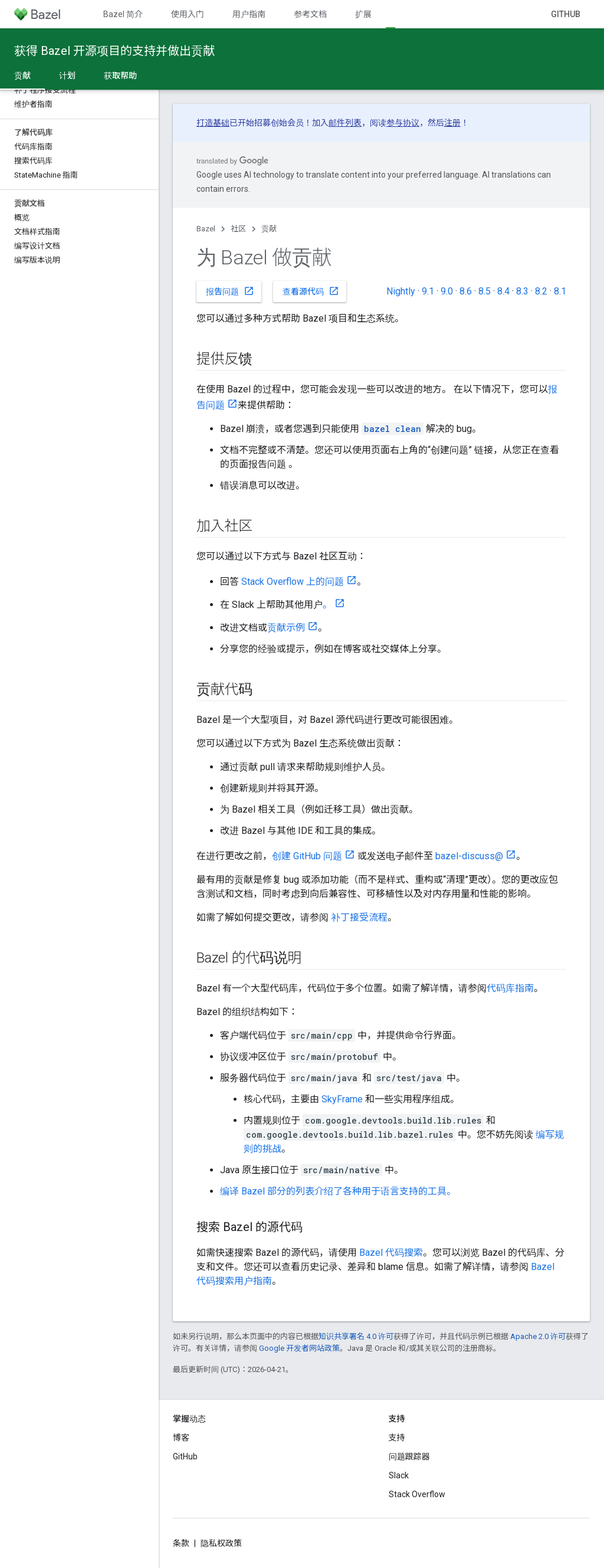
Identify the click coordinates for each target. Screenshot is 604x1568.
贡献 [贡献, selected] (22, 75)
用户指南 (248, 14)
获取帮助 (120, 75)
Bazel (205, 228)
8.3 (522, 291)
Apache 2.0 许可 (538, 1336)
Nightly (400, 291)
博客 (181, 1437)
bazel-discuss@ (469, 856)
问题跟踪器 (409, 1456)
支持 (397, 1437)
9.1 (428, 291)
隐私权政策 (221, 1543)
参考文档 (310, 14)
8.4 (503, 291)
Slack (399, 1475)
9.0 (447, 291)
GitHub (565, 14)
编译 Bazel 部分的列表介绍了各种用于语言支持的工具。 (338, 1191)
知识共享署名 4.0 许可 (356, 1336)
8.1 (560, 291)
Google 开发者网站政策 (299, 1348)
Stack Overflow (417, 1494)
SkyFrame (342, 1099)
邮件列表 (345, 122)
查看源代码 (311, 291)
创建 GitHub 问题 (307, 856)
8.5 (484, 291)
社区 (238, 228)
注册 (452, 122)
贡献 (269, 228)
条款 (181, 1543)
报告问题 (230, 291)
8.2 (541, 291)
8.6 (465, 291)
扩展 (363, 14)
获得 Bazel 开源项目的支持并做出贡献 (114, 51)
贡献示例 (286, 627)
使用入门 (187, 14)
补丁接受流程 (359, 917)
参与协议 (402, 122)
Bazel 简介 (123, 14)
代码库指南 (510, 988)
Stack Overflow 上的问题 (292, 581)
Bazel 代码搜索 (391, 1252)
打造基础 (212, 122)
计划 (67, 75)
